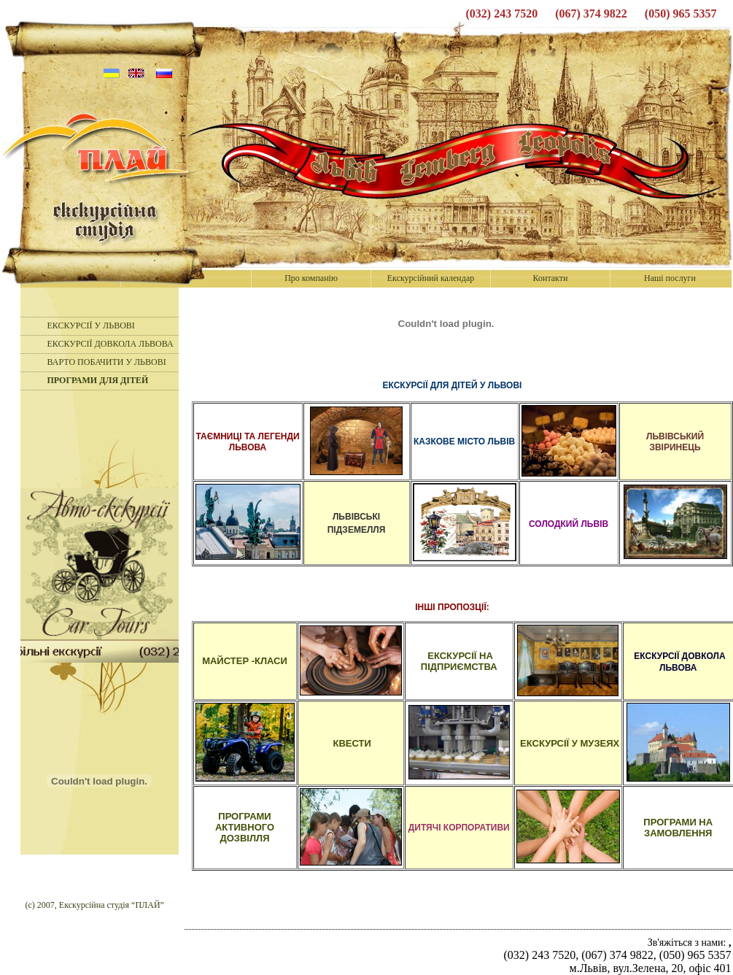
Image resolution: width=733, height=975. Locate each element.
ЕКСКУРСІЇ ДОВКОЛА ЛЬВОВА (110, 344)
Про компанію (311, 278)
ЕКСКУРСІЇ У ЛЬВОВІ (91, 325)
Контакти (550, 278)
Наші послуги (670, 278)
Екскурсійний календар (430, 278)
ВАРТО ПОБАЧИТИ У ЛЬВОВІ (106, 362)
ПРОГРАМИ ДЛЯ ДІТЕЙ (98, 380)
